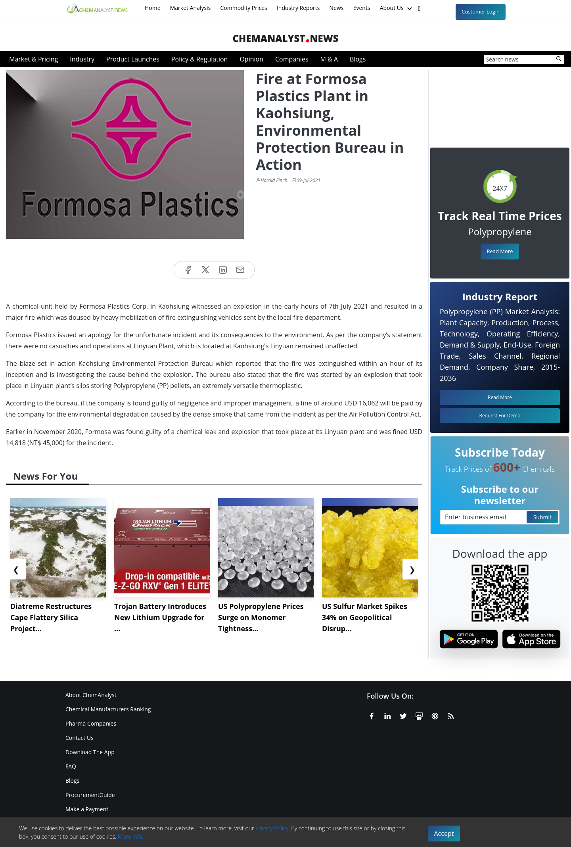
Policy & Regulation (199, 59)
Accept (444, 833)
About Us (397, 8)
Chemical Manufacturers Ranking (108, 709)
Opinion (251, 59)
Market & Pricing (33, 59)
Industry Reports (298, 8)
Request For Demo (500, 415)
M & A (329, 59)
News (337, 8)
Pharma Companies (90, 723)
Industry (82, 59)
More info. (130, 836)
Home (153, 8)
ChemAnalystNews (285, 38)
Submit (542, 517)
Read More (500, 251)
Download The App (90, 752)
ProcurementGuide (90, 795)
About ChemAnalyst (91, 695)
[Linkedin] (387, 715)
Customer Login (481, 11)
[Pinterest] (435, 715)
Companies (291, 59)
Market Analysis (190, 8)
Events (361, 8)
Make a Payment (86, 809)
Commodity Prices (243, 8)
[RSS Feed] (451, 715)
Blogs (358, 59)
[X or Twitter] (403, 715)
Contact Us (79, 737)
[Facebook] (372, 715)
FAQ (70, 766)
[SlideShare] (419, 715)
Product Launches (132, 59)
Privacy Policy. (272, 828)
